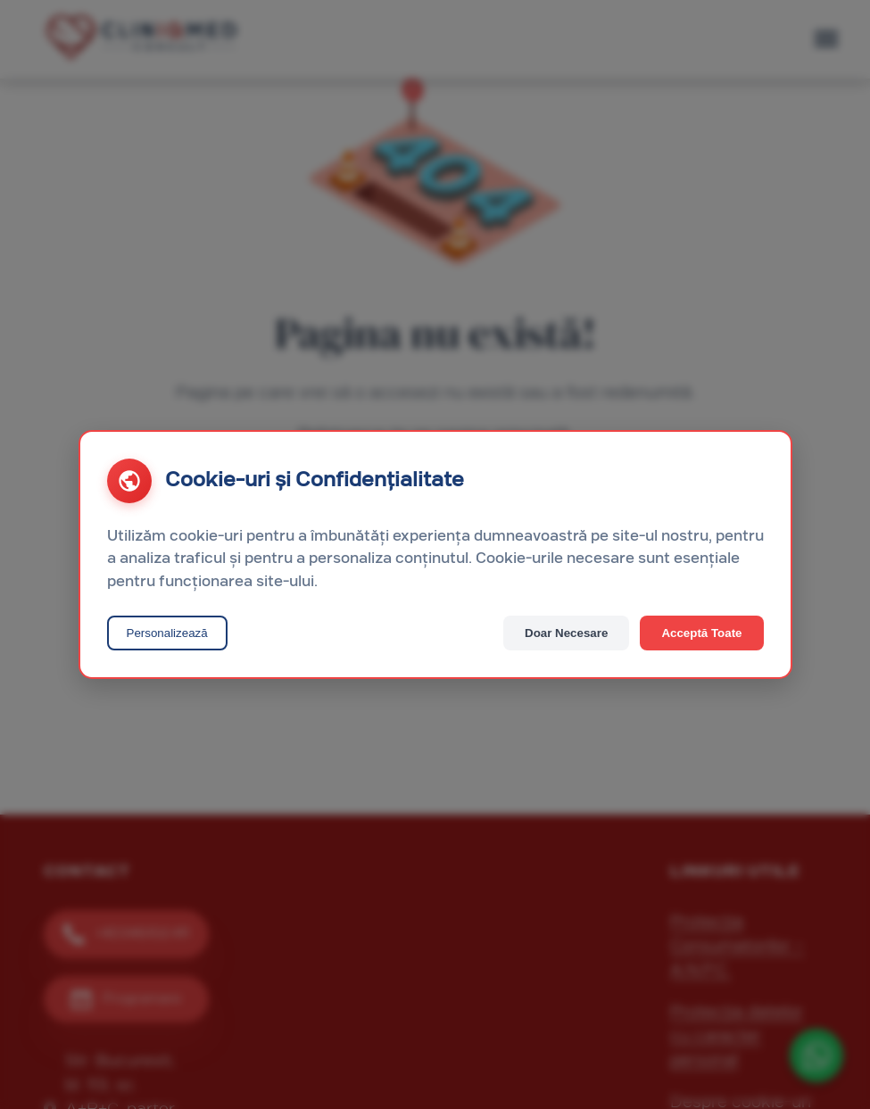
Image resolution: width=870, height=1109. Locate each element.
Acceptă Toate (701, 633)
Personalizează (167, 633)
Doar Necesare (566, 633)
